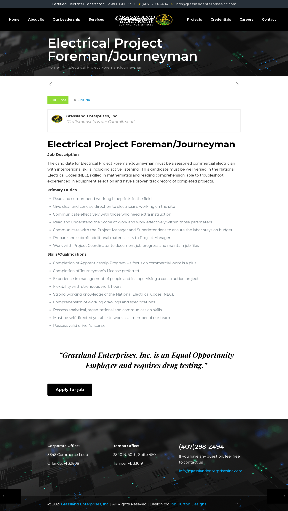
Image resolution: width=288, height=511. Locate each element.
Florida (83, 100)
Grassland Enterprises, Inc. (85, 504)
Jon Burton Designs (188, 504)
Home (53, 67)
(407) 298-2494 (155, 4)
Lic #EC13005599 (120, 4)
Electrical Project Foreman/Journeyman (105, 67)
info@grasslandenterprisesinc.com (205, 4)
